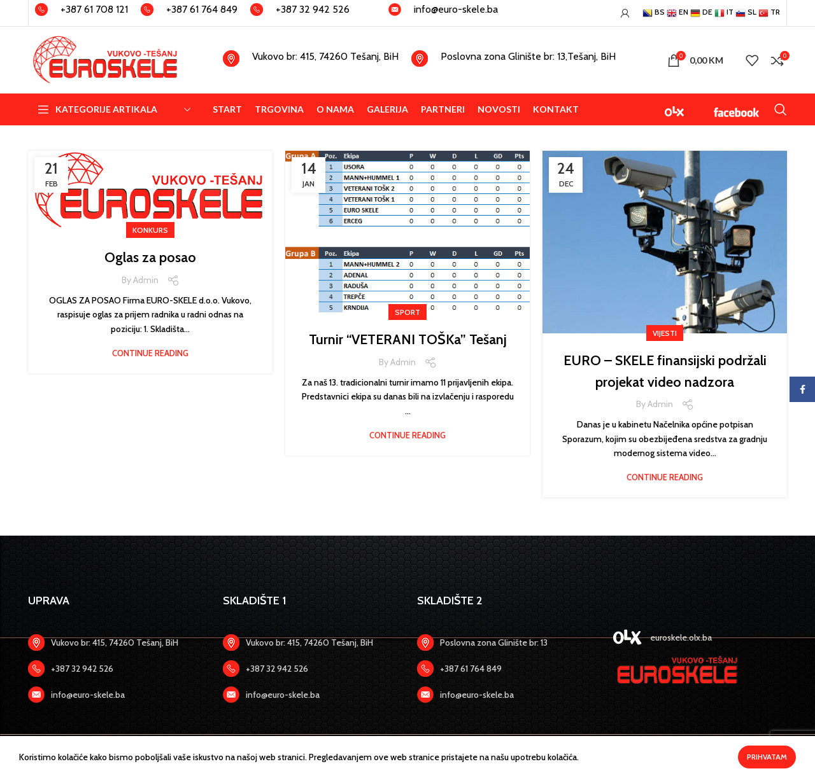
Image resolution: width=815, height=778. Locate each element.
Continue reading (150, 353)
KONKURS (150, 230)
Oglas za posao (151, 256)
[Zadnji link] (116, 668)
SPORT (407, 312)
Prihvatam (767, 756)
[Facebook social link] (802, 389)
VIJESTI (665, 333)
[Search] (780, 109)
